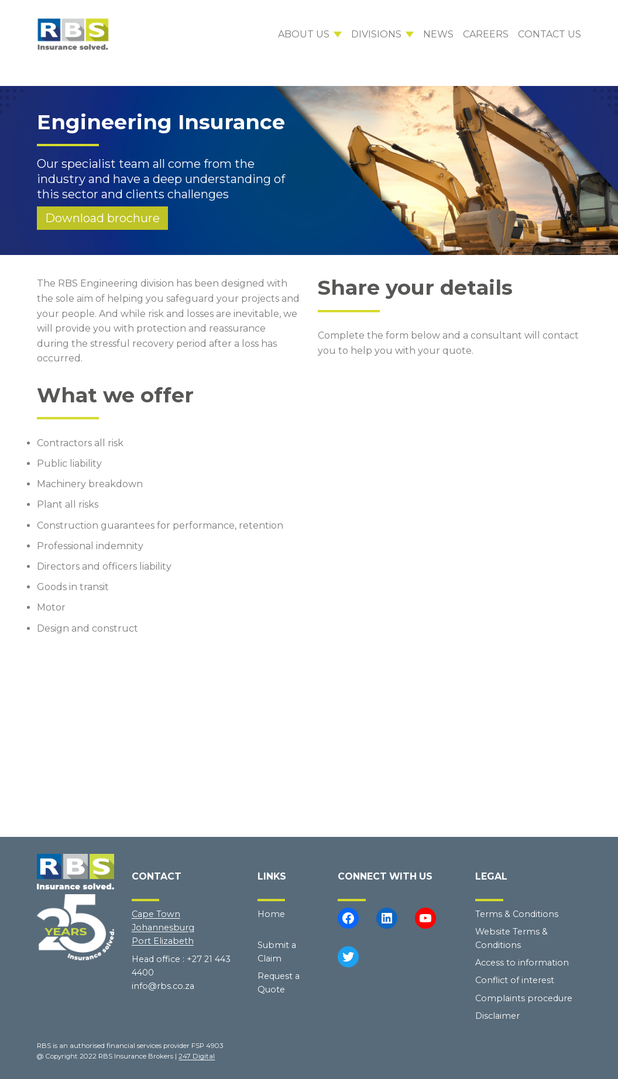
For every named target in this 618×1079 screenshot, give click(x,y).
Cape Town (156, 914)
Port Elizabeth (163, 941)
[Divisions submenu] (382, 34)
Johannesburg (163, 927)
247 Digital (196, 1056)
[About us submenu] (310, 34)
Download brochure (102, 218)
